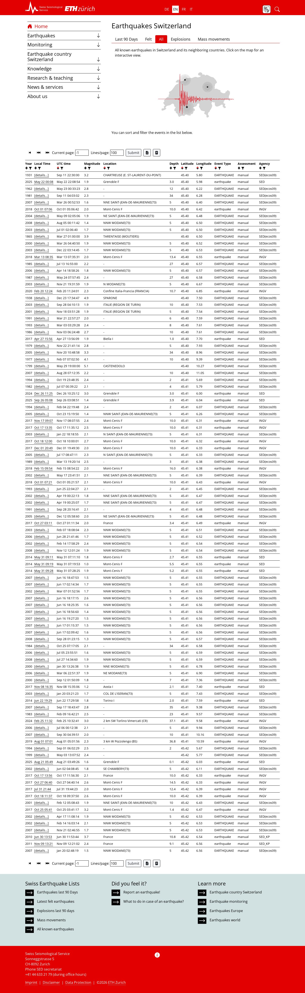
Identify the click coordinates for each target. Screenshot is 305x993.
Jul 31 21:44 (42, 789)
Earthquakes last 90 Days (57, 892)
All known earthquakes (55, 929)
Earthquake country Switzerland (64, 57)
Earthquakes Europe (226, 910)
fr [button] (184, 9)
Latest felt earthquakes (55, 901)
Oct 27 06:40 (43, 782)
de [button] (167, 9)
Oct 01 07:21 (43, 482)
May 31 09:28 (43, 571)
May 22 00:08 (43, 182)
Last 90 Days (126, 39)
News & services (64, 87)
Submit (133, 152)
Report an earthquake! (141, 892)
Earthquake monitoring (229, 901)
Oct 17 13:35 (43, 427)
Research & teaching (64, 78)
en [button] (175, 9)
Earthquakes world (225, 920)
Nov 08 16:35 (43, 687)
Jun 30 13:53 (43, 837)
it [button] (191, 9)
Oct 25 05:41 (43, 809)
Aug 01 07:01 (43, 741)
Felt (148, 39)
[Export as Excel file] (147, 152)
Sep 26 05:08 (43, 400)
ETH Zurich (117, 982)
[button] (44, 7)
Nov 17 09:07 (43, 421)
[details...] (41, 175)
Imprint (31, 982)
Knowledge (64, 68)
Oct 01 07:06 (43, 209)
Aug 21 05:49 (43, 762)
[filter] (30, 168)
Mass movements (214, 39)
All (161, 39)
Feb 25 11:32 (43, 721)
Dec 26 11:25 (43, 393)
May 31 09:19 (43, 564)
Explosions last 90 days (55, 910)
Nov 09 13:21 (43, 844)
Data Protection (78, 982)
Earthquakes (64, 35)
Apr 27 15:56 (43, 339)
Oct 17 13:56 (43, 775)
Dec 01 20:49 (43, 448)
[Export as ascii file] (156, 152)
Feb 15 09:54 (43, 468)
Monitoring (64, 44)
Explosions (180, 39)
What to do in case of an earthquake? (153, 901)
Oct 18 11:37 (43, 796)
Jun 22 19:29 (43, 700)
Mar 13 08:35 (43, 257)
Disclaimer (51, 982)
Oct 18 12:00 (43, 441)
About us (64, 96)
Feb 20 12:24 (43, 291)
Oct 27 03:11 (43, 523)
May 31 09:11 (43, 557)
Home (37, 26)
